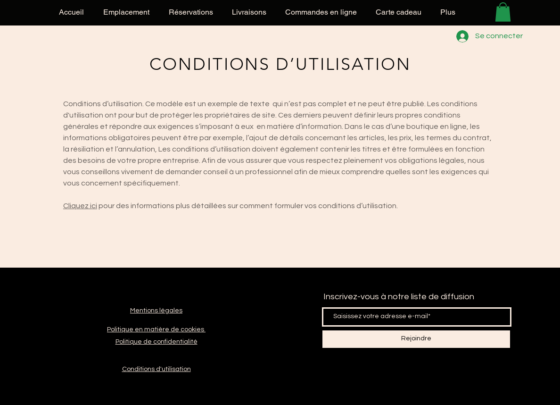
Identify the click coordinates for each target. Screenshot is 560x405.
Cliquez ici (80, 206)
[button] (503, 12)
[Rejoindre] (416, 339)
